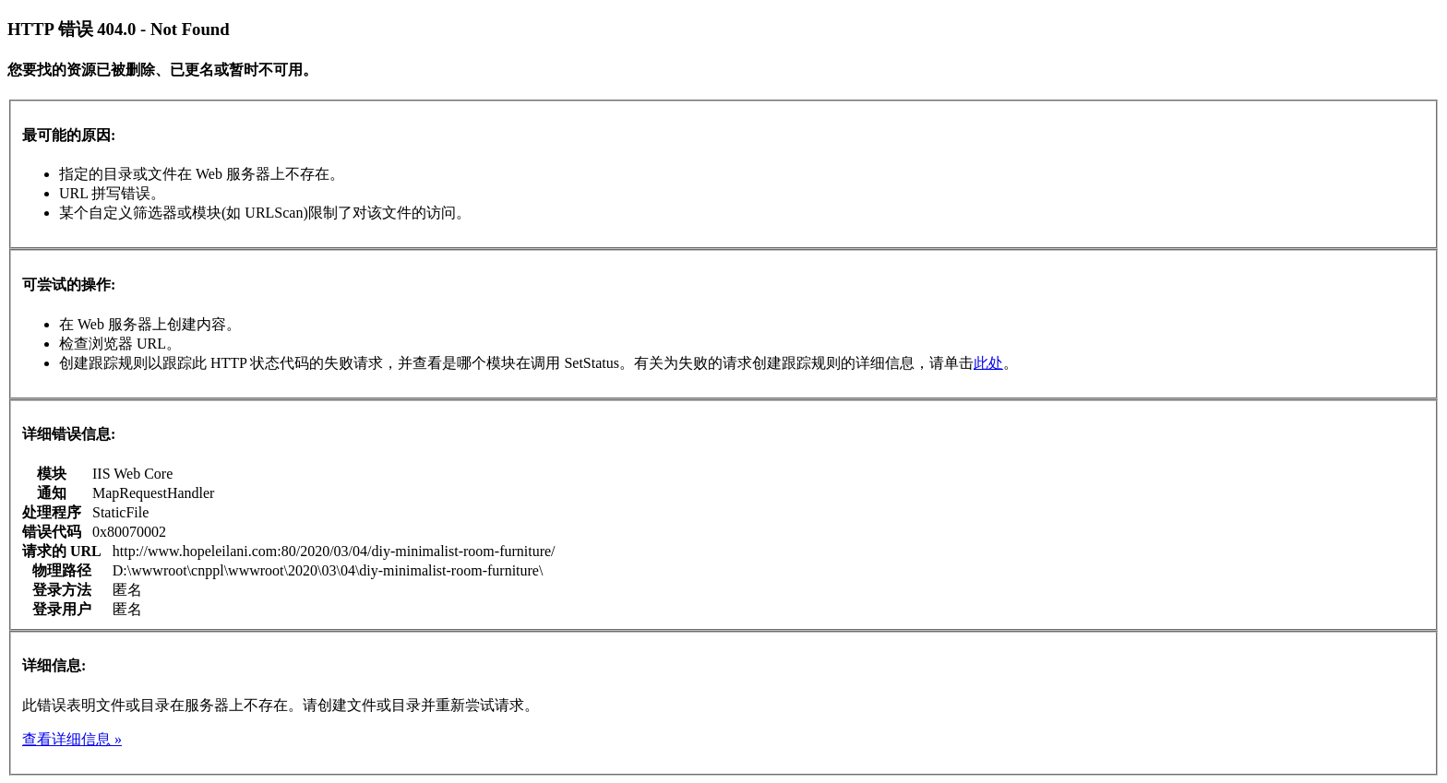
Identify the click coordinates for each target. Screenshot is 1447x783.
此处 (988, 363)
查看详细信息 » (72, 739)
